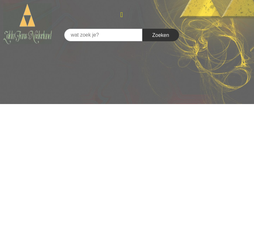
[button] (122, 14)
